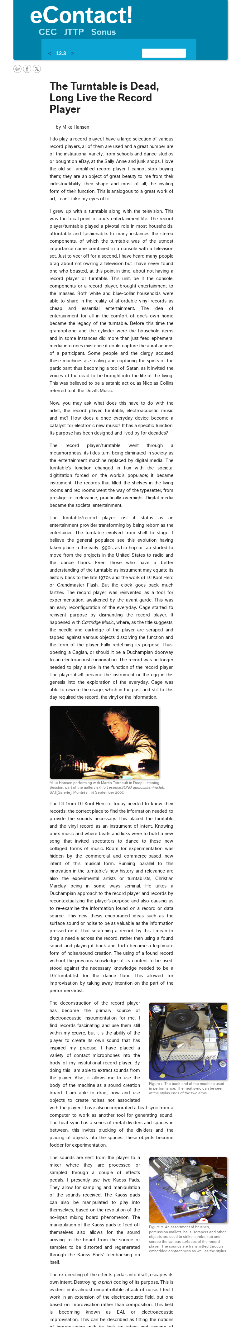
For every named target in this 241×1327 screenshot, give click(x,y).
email (17, 69)
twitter (37, 69)
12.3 (61, 53)
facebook (27, 69)
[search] (156, 53)
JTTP (74, 32)
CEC (48, 32)
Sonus (103, 32)
